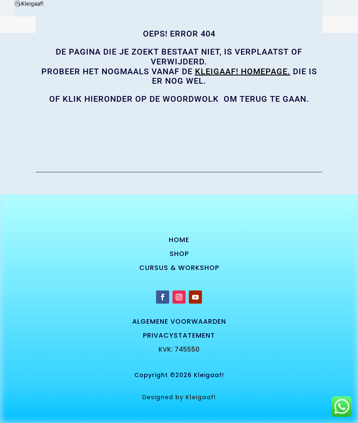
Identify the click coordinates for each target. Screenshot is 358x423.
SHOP (179, 253)
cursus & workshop (179, 267)
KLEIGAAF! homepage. (242, 71)
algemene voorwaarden (179, 321)
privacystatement (179, 335)
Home (179, 240)
